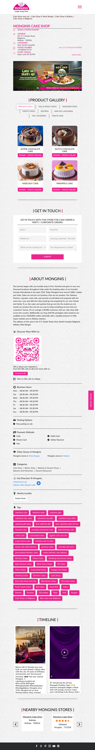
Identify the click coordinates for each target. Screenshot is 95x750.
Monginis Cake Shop (32, 717)
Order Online (30, 155)
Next (79, 724)
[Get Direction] (38, 485)
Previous (15, 724)
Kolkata (66, 456)
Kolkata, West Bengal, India (24, 485)
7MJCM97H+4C (20, 482)
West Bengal (34, 456)
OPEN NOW (76, 55)
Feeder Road (20, 498)
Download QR (20, 373)
